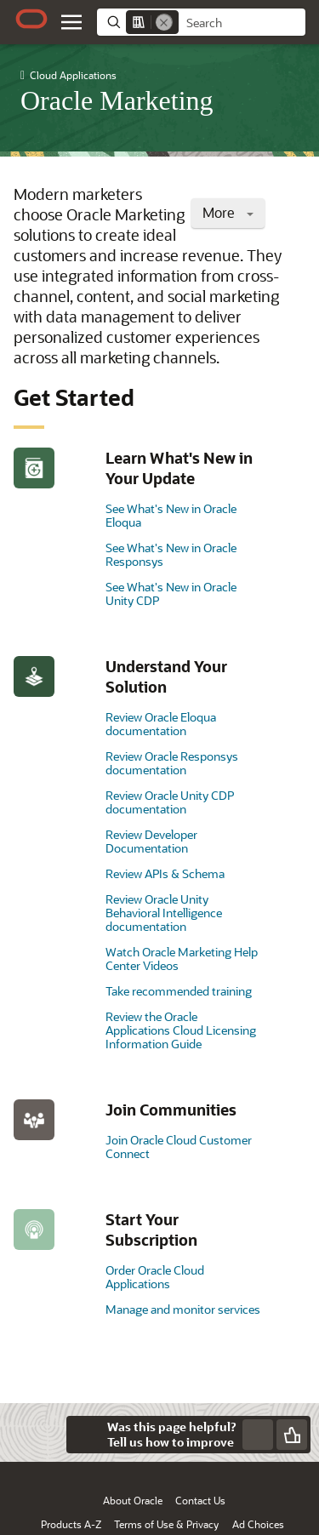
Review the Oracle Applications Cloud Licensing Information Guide (180, 1030)
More (227, 212)
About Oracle (132, 1500)
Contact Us (200, 1500)
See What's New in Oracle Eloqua (170, 515)
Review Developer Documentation (151, 841)
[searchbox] (242, 23)
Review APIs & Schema (165, 873)
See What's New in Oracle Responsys (170, 554)
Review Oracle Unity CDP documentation (169, 802)
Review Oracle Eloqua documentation (160, 724)
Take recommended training (178, 991)
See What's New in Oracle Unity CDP (170, 593)
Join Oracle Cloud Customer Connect (178, 1146)
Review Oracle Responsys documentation (171, 763)
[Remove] (164, 22)
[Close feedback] (85, 1434)
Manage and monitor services (182, 1309)
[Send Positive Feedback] (291, 1434)
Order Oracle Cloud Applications (154, 1277)
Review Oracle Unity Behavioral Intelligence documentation (163, 912)
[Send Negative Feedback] (257, 1434)
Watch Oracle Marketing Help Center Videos (181, 958)
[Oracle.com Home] (31, 19)
